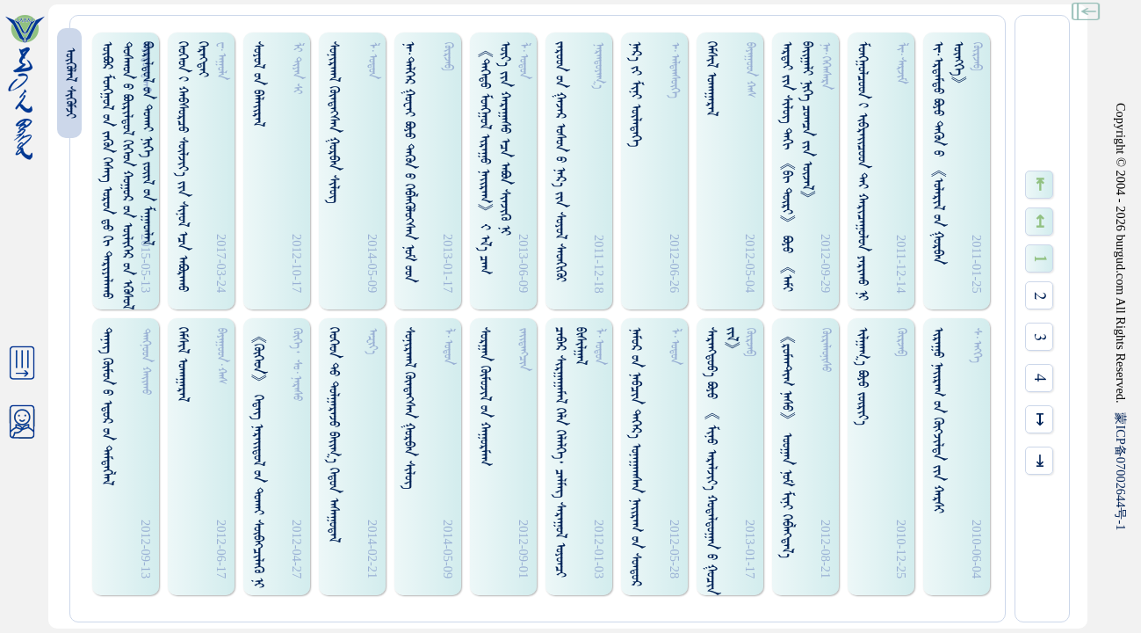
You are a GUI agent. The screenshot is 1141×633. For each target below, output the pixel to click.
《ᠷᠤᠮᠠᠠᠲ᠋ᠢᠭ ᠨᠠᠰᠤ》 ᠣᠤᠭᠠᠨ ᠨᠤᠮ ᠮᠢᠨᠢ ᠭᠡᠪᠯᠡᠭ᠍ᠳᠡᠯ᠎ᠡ (786, 442)
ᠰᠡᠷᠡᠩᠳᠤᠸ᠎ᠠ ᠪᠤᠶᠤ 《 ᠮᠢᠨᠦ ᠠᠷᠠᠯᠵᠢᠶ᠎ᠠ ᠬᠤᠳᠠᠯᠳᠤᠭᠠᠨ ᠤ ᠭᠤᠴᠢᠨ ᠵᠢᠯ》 (721, 461)
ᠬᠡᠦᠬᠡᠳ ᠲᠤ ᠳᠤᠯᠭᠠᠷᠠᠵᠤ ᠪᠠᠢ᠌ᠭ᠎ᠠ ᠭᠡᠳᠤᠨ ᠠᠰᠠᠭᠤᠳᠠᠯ (333, 434)
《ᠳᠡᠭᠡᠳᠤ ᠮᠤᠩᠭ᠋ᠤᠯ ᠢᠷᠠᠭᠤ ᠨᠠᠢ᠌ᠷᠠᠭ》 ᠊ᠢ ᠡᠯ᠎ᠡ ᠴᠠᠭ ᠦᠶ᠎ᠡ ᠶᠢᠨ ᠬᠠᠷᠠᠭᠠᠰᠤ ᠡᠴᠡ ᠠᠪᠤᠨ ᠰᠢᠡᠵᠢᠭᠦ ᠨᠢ (494, 157)
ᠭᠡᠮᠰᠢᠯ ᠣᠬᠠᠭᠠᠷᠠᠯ (711, 78)
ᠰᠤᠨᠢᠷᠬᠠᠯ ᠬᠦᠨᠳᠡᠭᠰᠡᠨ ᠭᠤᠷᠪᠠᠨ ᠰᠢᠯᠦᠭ (333, 122)
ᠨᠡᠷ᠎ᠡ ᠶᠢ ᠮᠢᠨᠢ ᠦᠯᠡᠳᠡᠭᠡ (635, 94)
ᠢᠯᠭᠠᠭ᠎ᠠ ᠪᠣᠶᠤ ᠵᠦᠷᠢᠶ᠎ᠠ (862, 376)
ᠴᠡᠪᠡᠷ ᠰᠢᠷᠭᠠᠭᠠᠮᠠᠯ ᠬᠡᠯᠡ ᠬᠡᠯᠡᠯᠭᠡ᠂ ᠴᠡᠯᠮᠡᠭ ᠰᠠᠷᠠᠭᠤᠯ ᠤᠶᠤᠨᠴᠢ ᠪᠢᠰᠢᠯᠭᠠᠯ (570, 452)
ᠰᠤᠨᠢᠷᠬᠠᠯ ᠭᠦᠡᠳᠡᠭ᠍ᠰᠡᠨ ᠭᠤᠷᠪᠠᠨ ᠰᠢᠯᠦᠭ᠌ (409, 408)
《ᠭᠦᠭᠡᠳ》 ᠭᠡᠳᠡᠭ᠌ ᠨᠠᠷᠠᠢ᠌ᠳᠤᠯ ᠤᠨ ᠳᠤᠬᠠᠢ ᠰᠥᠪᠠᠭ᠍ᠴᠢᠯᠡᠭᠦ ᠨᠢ (258, 457)
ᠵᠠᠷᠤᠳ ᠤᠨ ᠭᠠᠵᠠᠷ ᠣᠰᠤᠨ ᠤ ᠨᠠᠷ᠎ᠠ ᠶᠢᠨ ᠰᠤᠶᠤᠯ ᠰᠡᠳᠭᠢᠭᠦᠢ (560, 161)
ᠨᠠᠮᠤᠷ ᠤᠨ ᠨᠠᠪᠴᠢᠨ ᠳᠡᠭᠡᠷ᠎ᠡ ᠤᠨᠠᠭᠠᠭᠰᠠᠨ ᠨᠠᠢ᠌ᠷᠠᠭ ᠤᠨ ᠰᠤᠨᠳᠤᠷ (635, 456)
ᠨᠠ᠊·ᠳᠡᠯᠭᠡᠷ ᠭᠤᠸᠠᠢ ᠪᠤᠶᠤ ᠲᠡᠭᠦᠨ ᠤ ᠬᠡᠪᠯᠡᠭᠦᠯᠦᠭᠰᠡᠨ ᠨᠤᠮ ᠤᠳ (409, 161)
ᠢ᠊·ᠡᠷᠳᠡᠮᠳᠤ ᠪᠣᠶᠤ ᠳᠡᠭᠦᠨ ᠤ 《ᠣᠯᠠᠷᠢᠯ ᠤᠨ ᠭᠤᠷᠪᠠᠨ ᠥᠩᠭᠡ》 (948, 153)
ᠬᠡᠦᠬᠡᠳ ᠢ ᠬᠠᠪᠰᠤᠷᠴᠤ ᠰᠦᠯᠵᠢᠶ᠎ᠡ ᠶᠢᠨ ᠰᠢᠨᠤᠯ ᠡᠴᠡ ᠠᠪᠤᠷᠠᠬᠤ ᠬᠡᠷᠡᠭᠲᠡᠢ (192, 166)
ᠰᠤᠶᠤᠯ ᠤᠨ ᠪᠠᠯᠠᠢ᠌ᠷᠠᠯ (258, 84)
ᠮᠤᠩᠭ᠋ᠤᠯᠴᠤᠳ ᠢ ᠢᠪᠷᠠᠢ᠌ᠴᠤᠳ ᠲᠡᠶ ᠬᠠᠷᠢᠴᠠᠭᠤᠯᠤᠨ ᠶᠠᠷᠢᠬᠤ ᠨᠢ (862, 171)
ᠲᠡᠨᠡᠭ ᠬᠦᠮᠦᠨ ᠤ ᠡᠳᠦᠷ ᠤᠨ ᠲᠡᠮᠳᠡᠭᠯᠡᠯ (107, 406)
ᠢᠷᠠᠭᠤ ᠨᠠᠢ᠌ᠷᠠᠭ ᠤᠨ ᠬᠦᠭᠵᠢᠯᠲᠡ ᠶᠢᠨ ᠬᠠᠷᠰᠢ (938, 420)
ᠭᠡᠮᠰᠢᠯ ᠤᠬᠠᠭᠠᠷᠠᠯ (182, 364)
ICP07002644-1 (1121, 471)
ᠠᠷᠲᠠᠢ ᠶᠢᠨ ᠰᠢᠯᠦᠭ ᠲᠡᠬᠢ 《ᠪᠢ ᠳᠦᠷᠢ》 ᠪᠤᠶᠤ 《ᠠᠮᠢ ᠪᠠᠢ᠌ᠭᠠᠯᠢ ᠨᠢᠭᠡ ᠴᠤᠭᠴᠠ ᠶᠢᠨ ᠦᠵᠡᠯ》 (796, 166)
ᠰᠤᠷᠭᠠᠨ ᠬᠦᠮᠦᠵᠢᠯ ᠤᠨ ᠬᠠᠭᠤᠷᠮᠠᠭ (484, 396)
